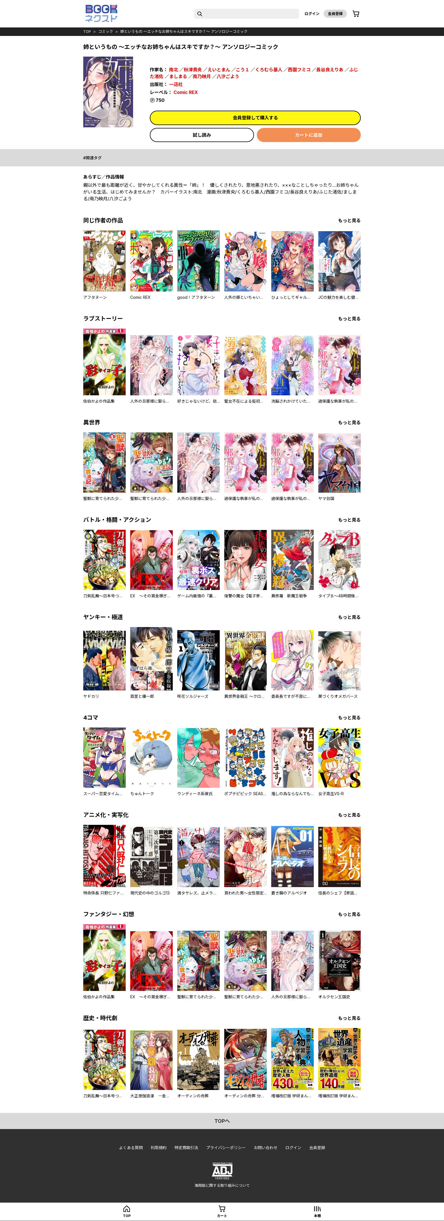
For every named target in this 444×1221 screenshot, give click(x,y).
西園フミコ (299, 69)
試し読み (202, 135)
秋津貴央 (193, 69)
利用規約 (158, 1147)
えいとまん (219, 69)
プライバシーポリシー (226, 1147)
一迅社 (176, 84)
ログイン (312, 13)
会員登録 (335, 13)
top (87, 31)
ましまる (178, 76)
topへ (222, 1121)
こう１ (242, 69)
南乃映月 (202, 76)
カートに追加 (308, 135)
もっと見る (349, 220)
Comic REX (186, 92)
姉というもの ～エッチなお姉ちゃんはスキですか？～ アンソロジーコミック (183, 31)
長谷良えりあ (329, 69)
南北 (173, 69)
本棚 (317, 1216)
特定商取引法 (186, 1147)
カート (222, 1216)
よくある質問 (131, 1147)
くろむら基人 (268, 69)
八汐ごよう (228, 76)
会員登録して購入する (255, 118)
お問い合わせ (266, 1147)
